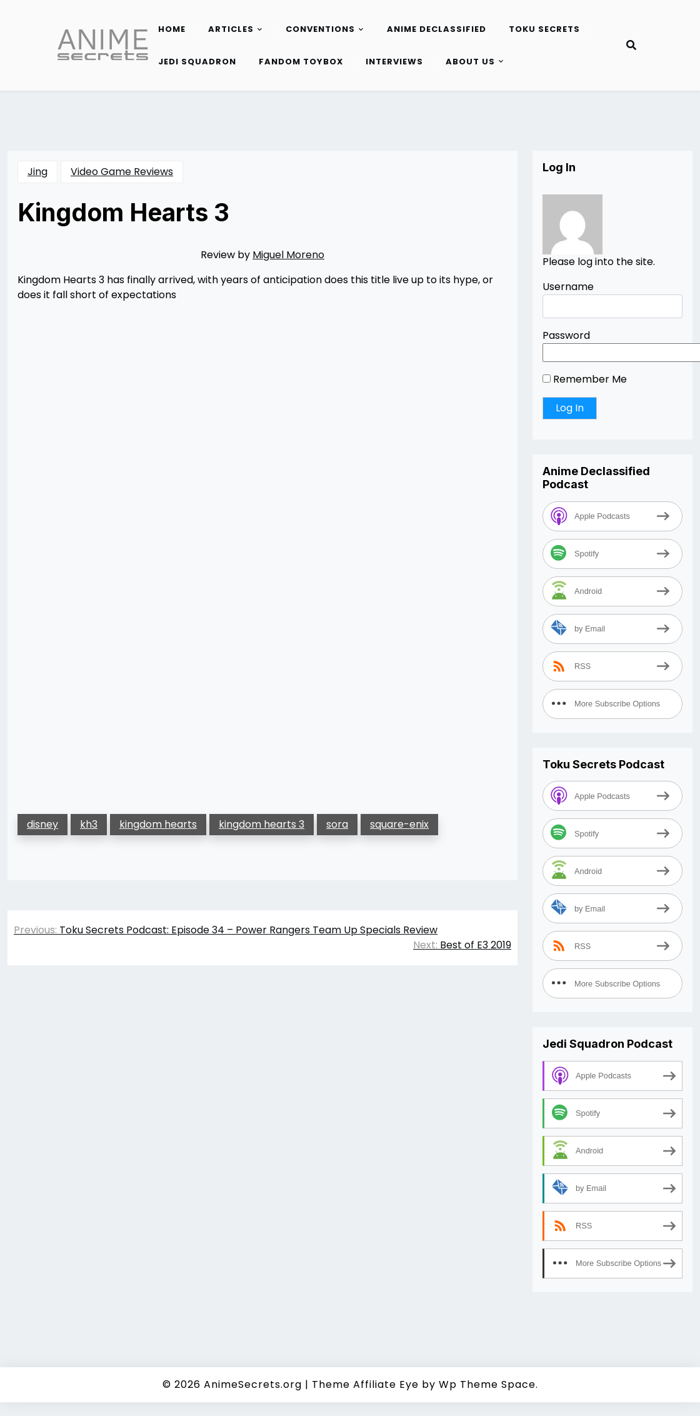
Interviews (394, 62)
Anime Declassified (436, 29)
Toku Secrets (544, 29)
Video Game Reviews (122, 171)
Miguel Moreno (288, 255)
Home (172, 29)
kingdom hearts (158, 824)
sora (337, 824)
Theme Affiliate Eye (365, 1384)
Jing (38, 171)
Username (568, 286)
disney (42, 824)
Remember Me (584, 379)
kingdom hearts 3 (261, 824)
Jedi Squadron (197, 62)
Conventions (320, 29)
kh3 (89, 824)
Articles (231, 29)
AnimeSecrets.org (253, 1384)
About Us (470, 62)
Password (566, 335)
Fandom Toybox (301, 62)
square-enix (399, 824)
